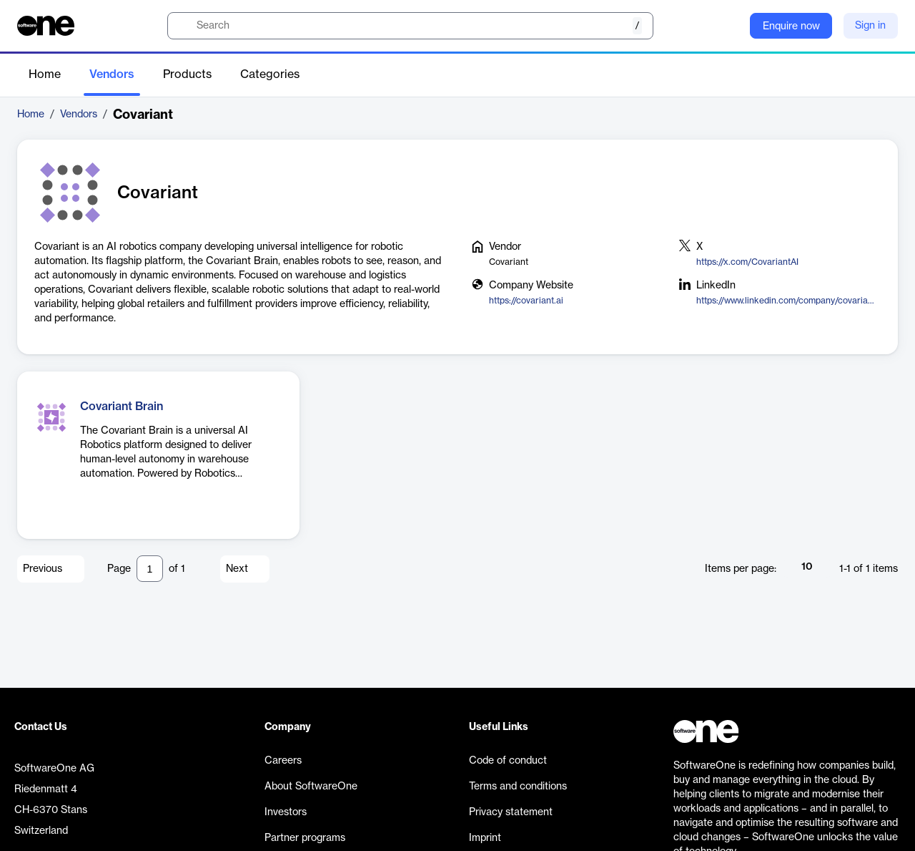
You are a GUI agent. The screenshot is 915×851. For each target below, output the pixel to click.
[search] (410, 25)
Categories (270, 74)
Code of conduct (508, 761)
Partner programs (304, 838)
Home (45, 74)
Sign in (870, 26)
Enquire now (791, 26)
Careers (283, 761)
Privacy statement (511, 812)
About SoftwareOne (310, 787)
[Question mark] (730, 25)
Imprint (485, 838)
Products (187, 74)
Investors (285, 812)
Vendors (111, 74)
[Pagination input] (150, 568)
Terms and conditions (518, 787)
